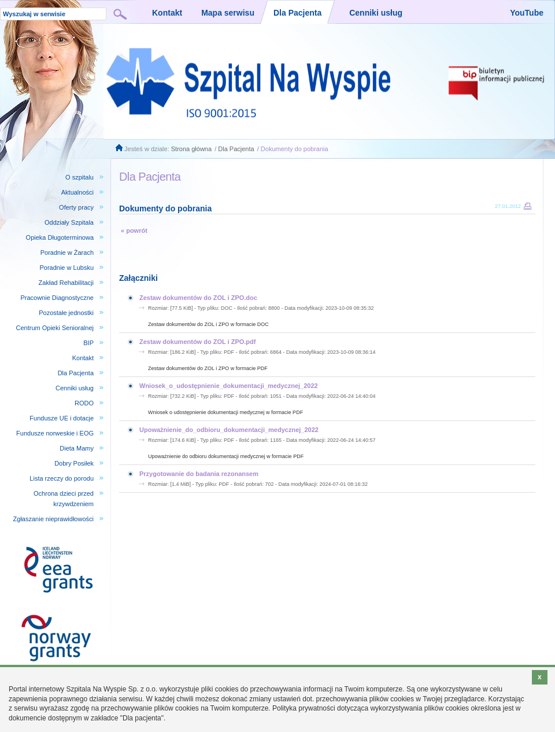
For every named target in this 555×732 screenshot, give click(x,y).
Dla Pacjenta (236, 148)
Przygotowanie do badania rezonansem (198, 473)
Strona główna (191, 148)
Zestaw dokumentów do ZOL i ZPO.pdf (197, 341)
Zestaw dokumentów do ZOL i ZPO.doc (198, 297)
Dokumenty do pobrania (294, 148)
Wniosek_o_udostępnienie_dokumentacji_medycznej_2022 (228, 385)
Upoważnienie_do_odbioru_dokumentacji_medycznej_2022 (229, 429)
